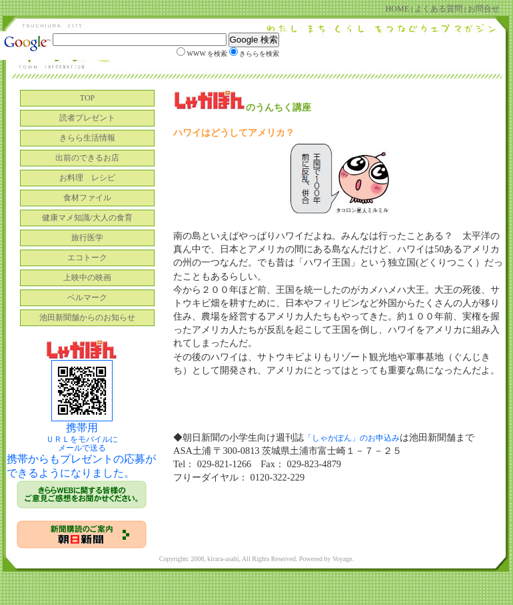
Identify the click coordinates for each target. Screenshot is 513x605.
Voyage (342, 558)
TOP (87, 97)
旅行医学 (87, 237)
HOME (398, 8)
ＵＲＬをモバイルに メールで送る (82, 444)
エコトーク (87, 257)
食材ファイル (87, 197)
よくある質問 (438, 8)
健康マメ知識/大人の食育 (87, 217)
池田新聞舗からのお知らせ (87, 317)
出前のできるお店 (87, 157)
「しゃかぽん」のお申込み (352, 438)
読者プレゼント (87, 117)
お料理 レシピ (87, 177)
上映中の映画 (87, 277)
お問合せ (483, 8)
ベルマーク (87, 297)
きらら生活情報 (87, 137)
